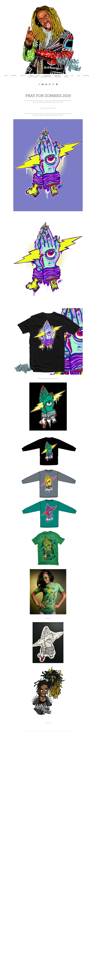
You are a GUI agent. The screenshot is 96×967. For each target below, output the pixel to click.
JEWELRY (38, 75)
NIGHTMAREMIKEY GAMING (46, 76)
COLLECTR (66, 76)
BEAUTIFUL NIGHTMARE (33, 76)
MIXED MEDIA (14, 75)
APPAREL (31, 75)
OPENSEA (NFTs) (58, 76)
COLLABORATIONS (47, 75)
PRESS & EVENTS (57, 75)
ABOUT (78, 75)
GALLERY (6, 75)
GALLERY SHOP (86, 75)
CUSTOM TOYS (23, 75)
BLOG (72, 75)
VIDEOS (66, 75)
